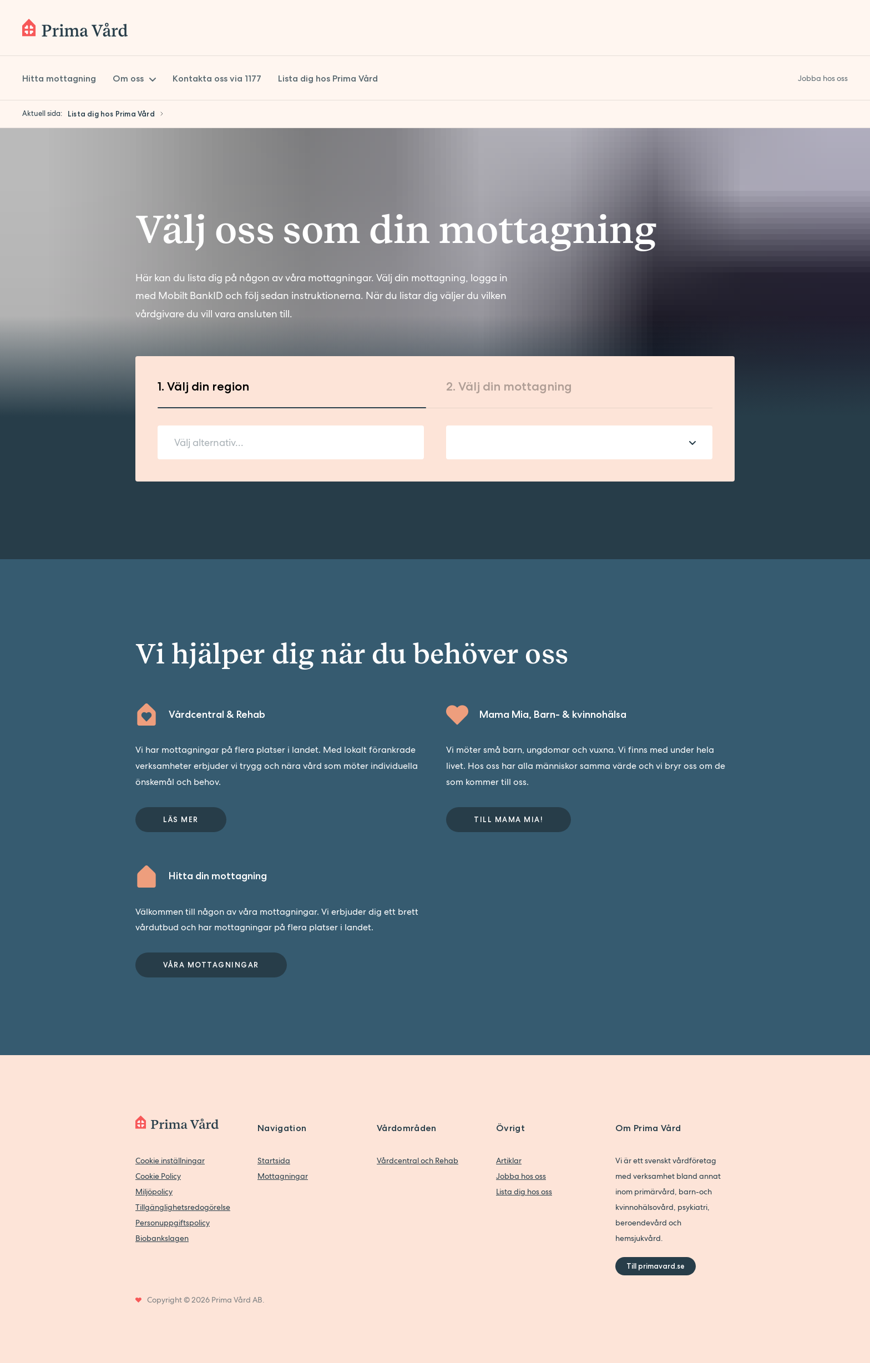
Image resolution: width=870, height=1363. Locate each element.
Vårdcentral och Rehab (417, 1161)
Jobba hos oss (521, 1176)
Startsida (273, 1161)
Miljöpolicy (154, 1192)
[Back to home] (75, 27)
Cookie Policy (158, 1176)
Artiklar (509, 1161)
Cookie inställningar (170, 1161)
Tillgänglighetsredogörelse (182, 1207)
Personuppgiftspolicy (172, 1223)
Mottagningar (282, 1176)
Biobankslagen (162, 1238)
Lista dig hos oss (524, 1192)
